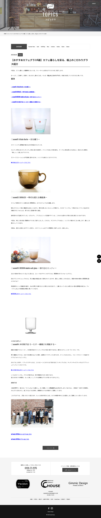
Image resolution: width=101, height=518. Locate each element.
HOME (37, 11)
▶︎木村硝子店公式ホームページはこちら (22, 370)
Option (63, 46)
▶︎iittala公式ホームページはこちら (20, 162)
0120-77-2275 (31, 468)
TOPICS (40, 11)
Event (38, 46)
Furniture (53, 46)
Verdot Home (61, 11)
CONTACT (94, 3)
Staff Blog (43, 46)
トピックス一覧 (50, 448)
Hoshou (58, 46)
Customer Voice (31, 46)
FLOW (56, 11)
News (48, 46)
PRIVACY (68, 499)
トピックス (9, 33)
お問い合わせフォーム (70, 470)
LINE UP (45, 11)
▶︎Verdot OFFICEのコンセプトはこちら (21, 434)
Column (67, 46)
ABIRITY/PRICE (51, 11)
